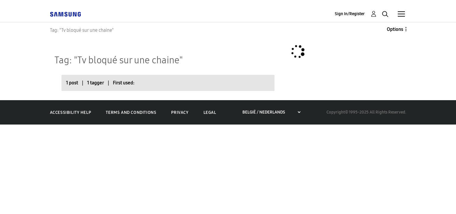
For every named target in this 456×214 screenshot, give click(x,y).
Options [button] (395, 29)
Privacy (179, 112)
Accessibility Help (70, 112)
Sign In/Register (350, 13)
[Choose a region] (271, 112)
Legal (209, 112)
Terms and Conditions (131, 112)
